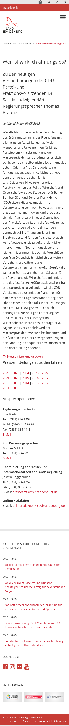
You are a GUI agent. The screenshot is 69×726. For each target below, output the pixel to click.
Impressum (13, 720)
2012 (45, 383)
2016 (6, 383)
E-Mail (7, 434)
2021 (6, 378)
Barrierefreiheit (42, 720)
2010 (16, 388)
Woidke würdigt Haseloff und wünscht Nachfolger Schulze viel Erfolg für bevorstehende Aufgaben (35, 587)
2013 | (36, 383)
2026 (6, 373)
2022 (45, 373)
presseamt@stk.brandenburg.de (35, 492)
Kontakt (26, 720)
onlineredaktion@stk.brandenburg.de (39, 506)
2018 (35, 378)
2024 (25, 373)
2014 (25, 383)
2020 (16, 378)
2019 (25, 378)
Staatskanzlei (25, 43)
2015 (16, 383)
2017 (45, 378)
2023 (35, 373)
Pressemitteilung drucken (25, 356)
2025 (16, 373)
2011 (6, 388)
